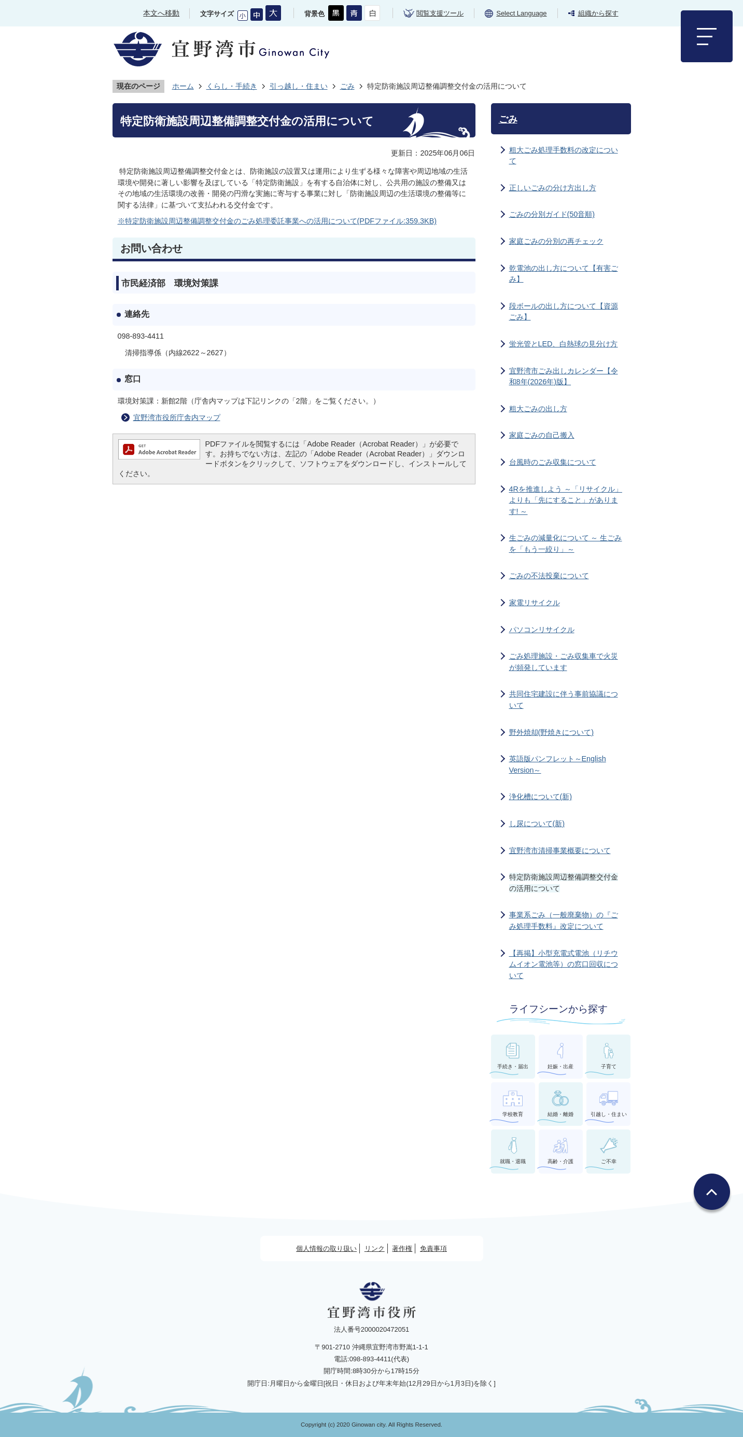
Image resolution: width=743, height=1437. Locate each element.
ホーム (183, 86)
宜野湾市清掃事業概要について (560, 850)
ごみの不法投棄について (549, 575)
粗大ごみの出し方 (538, 408)
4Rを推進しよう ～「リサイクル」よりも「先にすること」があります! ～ (565, 500)
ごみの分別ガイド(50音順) (552, 214)
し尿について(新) (537, 823)
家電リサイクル (534, 602)
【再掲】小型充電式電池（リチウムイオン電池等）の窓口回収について (563, 964)
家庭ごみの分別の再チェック (556, 241)
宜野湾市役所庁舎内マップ (176, 417)
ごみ (347, 86)
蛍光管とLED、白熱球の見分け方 (563, 344)
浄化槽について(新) (540, 796)
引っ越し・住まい (299, 86)
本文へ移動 (161, 13)
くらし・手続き (231, 86)
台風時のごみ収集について (552, 462)
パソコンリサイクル (541, 629)
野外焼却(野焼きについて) (551, 732)
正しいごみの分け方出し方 (552, 188)
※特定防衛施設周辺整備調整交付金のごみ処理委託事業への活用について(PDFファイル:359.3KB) (277, 221)
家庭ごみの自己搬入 (541, 435)
